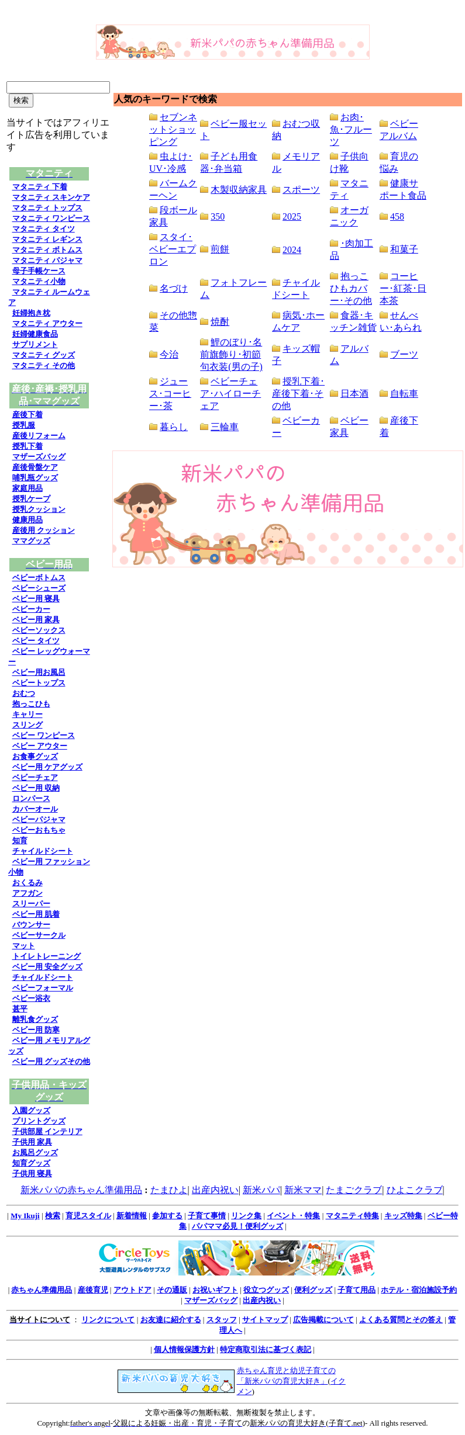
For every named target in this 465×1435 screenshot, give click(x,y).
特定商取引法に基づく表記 (265, 1349)
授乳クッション (39, 509)
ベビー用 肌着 (36, 914)
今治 (169, 354)
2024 (292, 250)
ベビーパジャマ (39, 819)
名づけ (174, 288)
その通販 (172, 1289)
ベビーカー (31, 609)
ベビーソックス (39, 630)
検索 (52, 1215)
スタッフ (221, 1319)
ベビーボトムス (39, 577)
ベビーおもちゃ (39, 830)
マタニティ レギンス (47, 239)
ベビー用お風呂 (39, 672)
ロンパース (31, 798)
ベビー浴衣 (31, 998)
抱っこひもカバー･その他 (351, 288)
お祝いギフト (215, 1289)
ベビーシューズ (39, 588)
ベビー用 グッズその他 (51, 1061)
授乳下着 (27, 446)
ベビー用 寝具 (36, 598)
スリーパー (31, 903)
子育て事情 (207, 1215)
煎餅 (220, 249)
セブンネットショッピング (173, 129)
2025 (292, 216)
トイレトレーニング (46, 956)
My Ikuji (25, 1215)
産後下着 (27, 414)
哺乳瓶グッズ (35, 477)
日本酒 (354, 393)
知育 (19, 840)
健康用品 (27, 519)
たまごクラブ (354, 1190)
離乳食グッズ (35, 1019)
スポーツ (301, 190)
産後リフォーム (39, 435)
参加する (167, 1215)
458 (397, 216)
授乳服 (23, 425)
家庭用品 (27, 488)
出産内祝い (215, 1190)
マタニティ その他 (43, 365)
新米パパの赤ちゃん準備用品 (81, 1190)
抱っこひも (31, 703)
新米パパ (261, 1190)
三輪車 (225, 427)
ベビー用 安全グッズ (47, 966)
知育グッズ (31, 1163)
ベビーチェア (35, 777)
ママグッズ (31, 540)
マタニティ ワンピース (51, 218)
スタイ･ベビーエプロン (172, 249)
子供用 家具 (32, 1142)
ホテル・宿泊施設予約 (419, 1289)
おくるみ (27, 882)
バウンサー (31, 924)
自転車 (404, 393)
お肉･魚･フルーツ (351, 129)
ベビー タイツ (36, 640)
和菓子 (404, 249)
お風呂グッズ (35, 1152)
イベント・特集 (293, 1215)
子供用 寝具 (32, 1173)
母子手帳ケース (39, 270)
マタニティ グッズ (43, 355)
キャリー (27, 714)
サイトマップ (265, 1319)
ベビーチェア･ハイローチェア (230, 393)
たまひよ (169, 1190)
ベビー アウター (39, 745)
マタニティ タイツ (43, 228)
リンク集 (246, 1215)
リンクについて (108, 1319)
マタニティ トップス (47, 207)
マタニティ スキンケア (51, 197)
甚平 (19, 1008)
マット (23, 945)
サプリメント (35, 344)
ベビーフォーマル (42, 987)
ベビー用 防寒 (36, 1029)
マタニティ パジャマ (47, 260)
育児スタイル (88, 1215)
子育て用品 (356, 1289)
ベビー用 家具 (36, 619)
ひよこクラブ (415, 1190)
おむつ (23, 693)
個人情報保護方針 (184, 1349)
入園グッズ (31, 1110)
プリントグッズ (39, 1121)
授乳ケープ (31, 498)
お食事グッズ (35, 756)
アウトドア (132, 1289)
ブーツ (404, 354)
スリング (27, 724)
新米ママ (303, 1190)
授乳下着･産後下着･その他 (298, 393)
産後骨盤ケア (35, 467)
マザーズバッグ (39, 456)
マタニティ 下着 (39, 186)
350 (218, 216)
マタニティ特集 (352, 1215)
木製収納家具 (239, 190)
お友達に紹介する (170, 1319)
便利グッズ (313, 1289)
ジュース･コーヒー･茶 (170, 393)
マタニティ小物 (39, 281)
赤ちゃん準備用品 (41, 1289)
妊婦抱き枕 (31, 313)
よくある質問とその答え (401, 1319)
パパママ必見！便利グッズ (237, 1226)
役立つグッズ (266, 1289)
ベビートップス (39, 682)
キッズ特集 (403, 1215)
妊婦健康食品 (35, 334)
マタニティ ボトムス (47, 249)
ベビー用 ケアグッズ (47, 766)
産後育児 (93, 1289)
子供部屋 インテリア (47, 1131)
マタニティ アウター (47, 323)
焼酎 (220, 322)
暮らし (174, 427)
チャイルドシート (42, 851)
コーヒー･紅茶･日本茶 (403, 288)
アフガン (27, 893)
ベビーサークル (39, 935)
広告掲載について (323, 1319)
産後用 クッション (43, 530)
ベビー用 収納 (36, 788)
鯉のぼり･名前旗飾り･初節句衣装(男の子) (231, 354)
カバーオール (35, 809)
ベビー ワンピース (43, 735)
